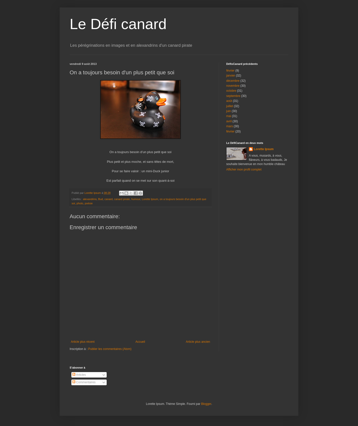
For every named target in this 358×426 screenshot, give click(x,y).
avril (229, 121)
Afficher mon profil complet (244, 169)
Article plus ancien (198, 341)
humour (135, 199)
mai (228, 116)
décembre (232, 81)
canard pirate (122, 199)
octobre (231, 90)
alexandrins (90, 199)
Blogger (206, 404)
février (230, 70)
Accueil (140, 341)
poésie (89, 203)
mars (229, 126)
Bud (100, 199)
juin (228, 111)
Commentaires (83, 382)
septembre (233, 96)
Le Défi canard (118, 24)
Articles (79, 375)
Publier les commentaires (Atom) (110, 349)
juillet (229, 106)
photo (80, 203)
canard (108, 199)
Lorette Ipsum (150, 199)
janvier (230, 75)
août (229, 101)
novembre (232, 85)
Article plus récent (82, 341)
